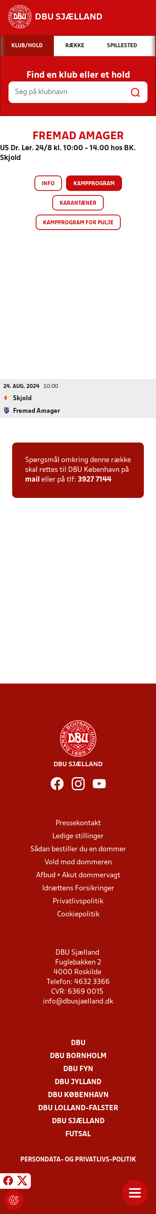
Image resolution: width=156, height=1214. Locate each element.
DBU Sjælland (78, 1121)
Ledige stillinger (78, 836)
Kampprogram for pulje (78, 223)
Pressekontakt (78, 823)
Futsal (78, 1134)
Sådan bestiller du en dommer (78, 849)
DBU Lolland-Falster (78, 1108)
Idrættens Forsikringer (78, 888)
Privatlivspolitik (78, 901)
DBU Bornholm (78, 1056)
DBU (78, 1043)
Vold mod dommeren (78, 862)
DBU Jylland (78, 1082)
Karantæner (78, 203)
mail (32, 479)
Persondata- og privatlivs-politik (78, 1160)
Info (48, 183)
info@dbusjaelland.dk (78, 1001)
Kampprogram (94, 183)
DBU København (78, 1095)
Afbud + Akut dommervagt (78, 875)
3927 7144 (94, 479)
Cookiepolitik (78, 914)
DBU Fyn (78, 1069)
